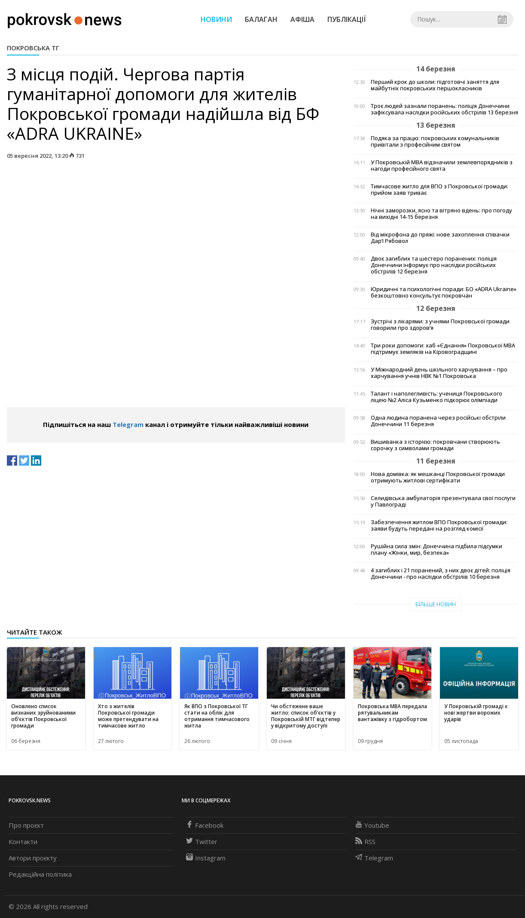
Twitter (201, 841)
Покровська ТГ (33, 47)
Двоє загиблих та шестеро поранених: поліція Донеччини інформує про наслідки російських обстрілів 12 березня (434, 265)
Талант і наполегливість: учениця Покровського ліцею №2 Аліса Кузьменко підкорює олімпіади (436, 396)
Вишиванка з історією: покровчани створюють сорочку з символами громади (435, 445)
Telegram (128, 424)
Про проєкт (26, 825)
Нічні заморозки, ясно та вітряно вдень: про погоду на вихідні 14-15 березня (441, 213)
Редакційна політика (40, 874)
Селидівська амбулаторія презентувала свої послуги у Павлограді (443, 501)
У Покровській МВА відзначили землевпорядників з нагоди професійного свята (442, 165)
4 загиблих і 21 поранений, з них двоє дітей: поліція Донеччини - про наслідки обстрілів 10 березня (440, 573)
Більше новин (435, 604)
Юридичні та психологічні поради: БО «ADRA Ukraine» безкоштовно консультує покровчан (443, 292)
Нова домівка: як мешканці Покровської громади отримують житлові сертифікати (438, 477)
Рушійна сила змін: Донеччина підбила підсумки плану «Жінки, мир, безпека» (436, 549)
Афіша (302, 19)
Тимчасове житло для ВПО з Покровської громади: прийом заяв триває (439, 189)
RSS (365, 841)
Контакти (23, 841)
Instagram (206, 858)
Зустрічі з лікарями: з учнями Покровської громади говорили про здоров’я (440, 324)
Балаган (261, 19)
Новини (216, 19)
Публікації (346, 19)
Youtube (372, 825)
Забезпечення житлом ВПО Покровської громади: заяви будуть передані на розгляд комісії (439, 525)
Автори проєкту (33, 858)
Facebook (204, 825)
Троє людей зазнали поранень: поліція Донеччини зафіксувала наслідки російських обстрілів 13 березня (444, 109)
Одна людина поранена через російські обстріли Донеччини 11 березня (438, 420)
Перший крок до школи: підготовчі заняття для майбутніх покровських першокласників (435, 85)
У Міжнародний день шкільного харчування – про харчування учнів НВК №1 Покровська (439, 372)
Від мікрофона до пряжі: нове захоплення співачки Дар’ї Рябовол (440, 237)
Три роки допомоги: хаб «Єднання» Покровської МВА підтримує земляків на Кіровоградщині (443, 348)
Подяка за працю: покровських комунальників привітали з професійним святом (435, 141)
